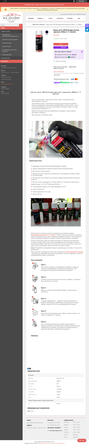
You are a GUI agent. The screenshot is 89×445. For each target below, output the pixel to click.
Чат (81, 440)
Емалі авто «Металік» (39, 24)
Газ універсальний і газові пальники (9, 50)
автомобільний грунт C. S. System (43, 235)
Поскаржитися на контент (45, 443)
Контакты (60, 18)
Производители (5, 58)
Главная (31, 18)
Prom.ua (53, 441)
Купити (61, 44)
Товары (40, 18)
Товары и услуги (5, 31)
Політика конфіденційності (58, 443)
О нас (50, 18)
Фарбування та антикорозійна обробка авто (10, 35)
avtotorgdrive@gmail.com (7, 84)
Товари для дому (6, 54)
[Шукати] (21, 25)
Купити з (60, 47)
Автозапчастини (6, 43)
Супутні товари (6, 46)
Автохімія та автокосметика (10, 39)
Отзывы (70, 18)
